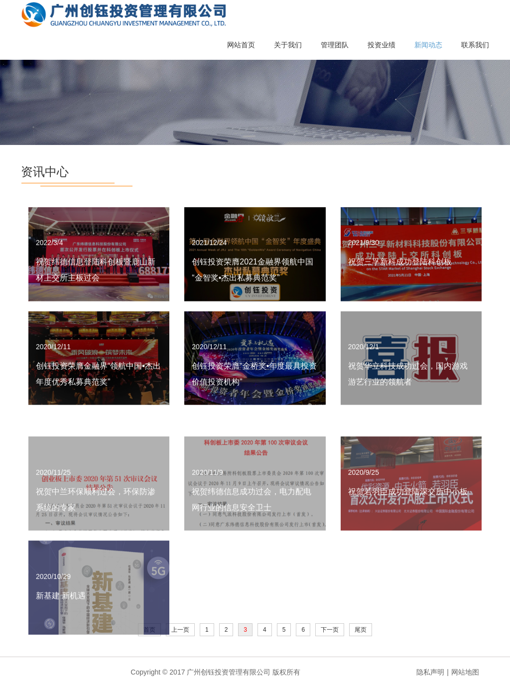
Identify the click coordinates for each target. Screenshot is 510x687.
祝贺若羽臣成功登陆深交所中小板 (408, 515)
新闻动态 (428, 45)
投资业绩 (381, 45)
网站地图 (465, 672)
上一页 (180, 629)
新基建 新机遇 (61, 619)
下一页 (330, 629)
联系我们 (475, 45)
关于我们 (288, 45)
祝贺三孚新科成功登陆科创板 (400, 265)
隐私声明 (430, 672)
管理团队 (335, 45)
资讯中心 (45, 171)
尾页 (361, 629)
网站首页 (241, 45)
